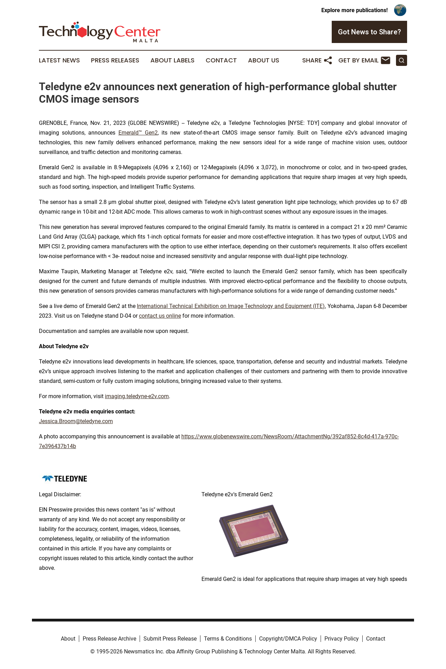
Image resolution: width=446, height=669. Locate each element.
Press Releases (115, 60)
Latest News (59, 60)
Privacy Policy (341, 638)
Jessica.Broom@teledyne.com (76, 421)
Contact (221, 60)
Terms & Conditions (228, 638)
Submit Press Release (170, 638)
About (68, 638)
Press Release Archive (109, 638)
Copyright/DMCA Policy (288, 638)
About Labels (172, 60)
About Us (263, 60)
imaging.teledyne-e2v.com (137, 396)
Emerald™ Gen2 (138, 132)
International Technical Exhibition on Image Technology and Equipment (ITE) (231, 306)
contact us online (160, 315)
